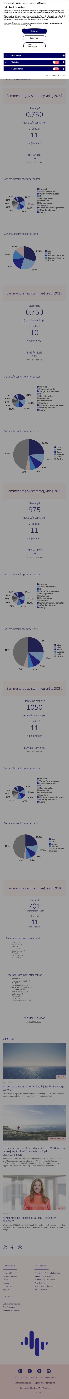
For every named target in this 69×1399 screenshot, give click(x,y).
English (11, 7)
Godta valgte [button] (34, 38)
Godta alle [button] (34, 31)
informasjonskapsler (52, 23)
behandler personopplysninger (21, 25)
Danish (6, 7)
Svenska (17, 7)
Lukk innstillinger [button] (32, 46)
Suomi (23, 7)
